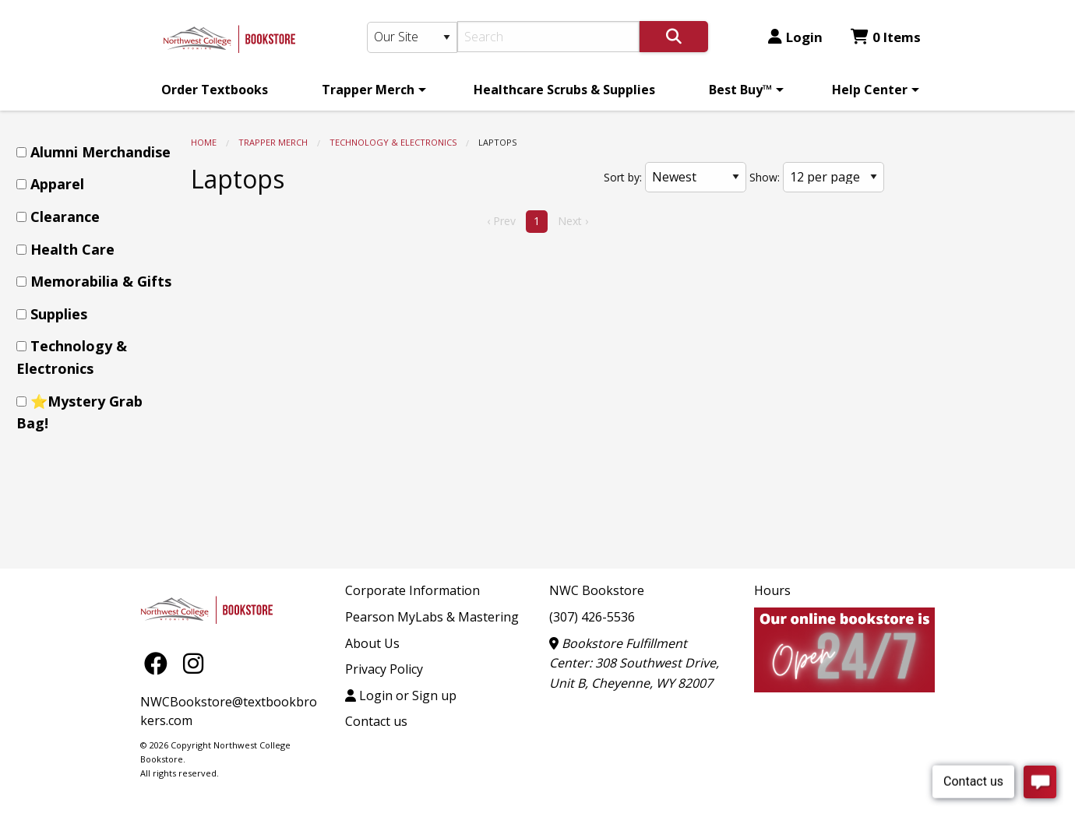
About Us (372, 643)
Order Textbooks (214, 89)
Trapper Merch (368, 89)
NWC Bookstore (596, 590)
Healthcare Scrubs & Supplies (564, 89)
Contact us (376, 721)
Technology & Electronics (393, 142)
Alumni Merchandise (100, 152)
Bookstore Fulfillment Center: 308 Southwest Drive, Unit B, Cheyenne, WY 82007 (634, 663)
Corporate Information (412, 590)
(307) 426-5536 (592, 616)
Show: (764, 177)
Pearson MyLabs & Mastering (432, 616)
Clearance (65, 216)
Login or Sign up (400, 695)
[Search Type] (412, 37)
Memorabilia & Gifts (100, 281)
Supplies (58, 314)
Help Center (870, 89)
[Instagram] (193, 662)
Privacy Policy (384, 669)
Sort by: (623, 177)
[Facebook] (159, 662)
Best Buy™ (740, 89)
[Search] (548, 36)
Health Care (72, 249)
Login (795, 37)
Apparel (57, 183)
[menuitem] (214, 89)
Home (204, 142)
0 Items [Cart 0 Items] (886, 37)
